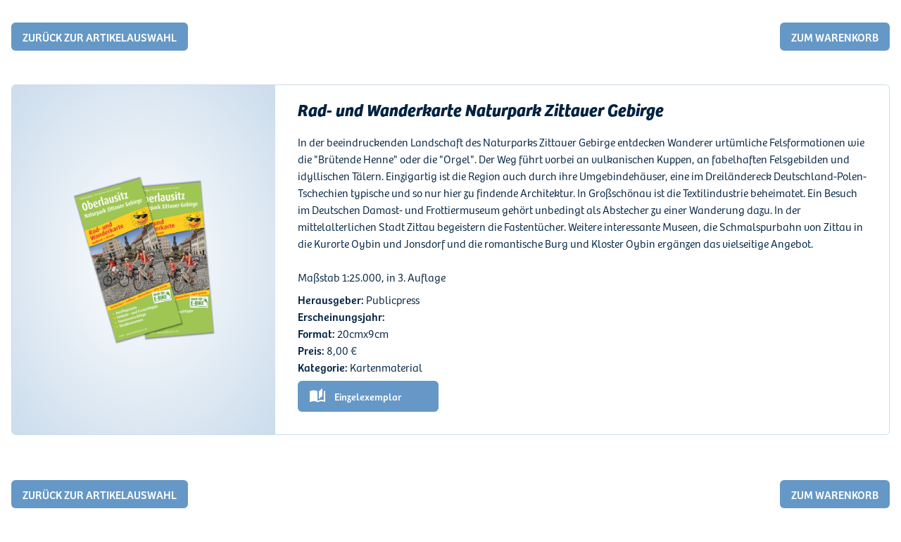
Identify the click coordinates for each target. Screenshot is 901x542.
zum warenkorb (834, 36)
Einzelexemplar (367, 396)
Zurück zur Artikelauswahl (100, 36)
